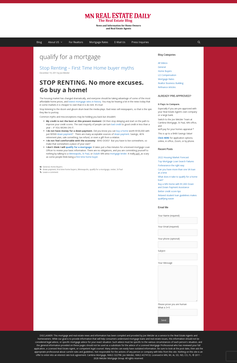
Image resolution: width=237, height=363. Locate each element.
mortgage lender (118, 153)
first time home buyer (87, 156)
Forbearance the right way (171, 165)
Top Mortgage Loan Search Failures (176, 161)
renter (113, 169)
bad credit (116, 124)
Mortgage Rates (98, 42)
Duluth (96, 153)
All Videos (163, 63)
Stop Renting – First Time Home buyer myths (87, 68)
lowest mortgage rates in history (84, 101)
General (46, 166)
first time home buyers (67, 169)
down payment (64, 134)
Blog (39, 42)
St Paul (85, 153)
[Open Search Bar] (199, 42)
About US (57, 42)
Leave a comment (50, 172)
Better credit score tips (169, 191)
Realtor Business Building (170, 83)
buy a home (122, 130)
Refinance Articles (167, 87)
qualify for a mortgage (79, 147)
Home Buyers (56, 166)
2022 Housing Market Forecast (173, 157)
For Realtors (76, 42)
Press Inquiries (140, 42)
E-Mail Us (119, 42)
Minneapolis (75, 153)
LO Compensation (167, 75)
